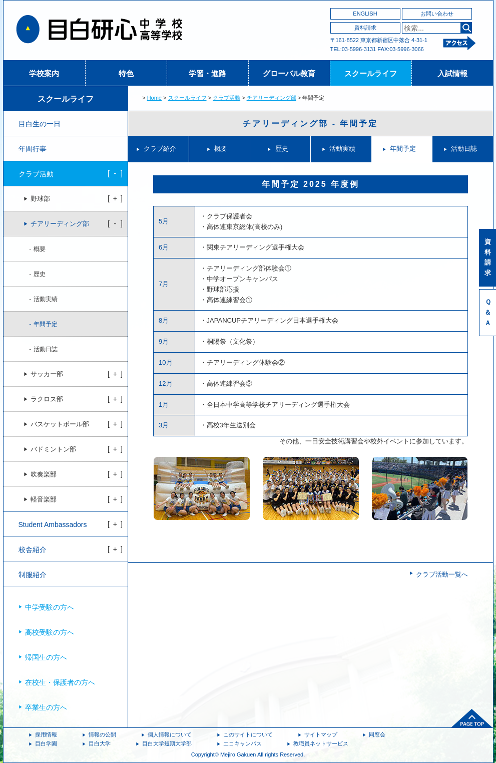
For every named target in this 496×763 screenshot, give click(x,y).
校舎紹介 (33, 550)
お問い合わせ (436, 14)
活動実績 (342, 148)
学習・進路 (207, 73)
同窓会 (377, 734)
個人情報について (170, 734)
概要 (220, 148)
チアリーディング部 (271, 98)
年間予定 (403, 148)
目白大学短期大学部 (167, 743)
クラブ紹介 (160, 148)
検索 (466, 28)
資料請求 (365, 28)
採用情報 (46, 734)
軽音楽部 (44, 499)
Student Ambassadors (53, 525)
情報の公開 (102, 734)
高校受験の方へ (49, 632)
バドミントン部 (53, 449)
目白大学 (100, 743)
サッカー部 (47, 374)
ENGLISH (365, 14)
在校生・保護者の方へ (60, 682)
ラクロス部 (47, 399)
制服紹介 (33, 575)
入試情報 (452, 73)
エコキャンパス (242, 743)
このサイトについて (248, 734)
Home (154, 98)
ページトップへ (472, 718)
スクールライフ (370, 73)
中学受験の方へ (49, 607)
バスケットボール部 (60, 424)
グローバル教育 (289, 73)
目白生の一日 (40, 124)
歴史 (281, 148)
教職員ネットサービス (320, 743)
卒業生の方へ (46, 707)
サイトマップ (320, 734)
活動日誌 (464, 148)
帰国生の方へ (46, 657)
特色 (126, 73)
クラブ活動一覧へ (442, 574)
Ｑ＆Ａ (487, 312)
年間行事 (33, 149)
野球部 (40, 198)
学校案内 (44, 73)
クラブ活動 (226, 98)
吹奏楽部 (44, 474)
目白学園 (46, 743)
